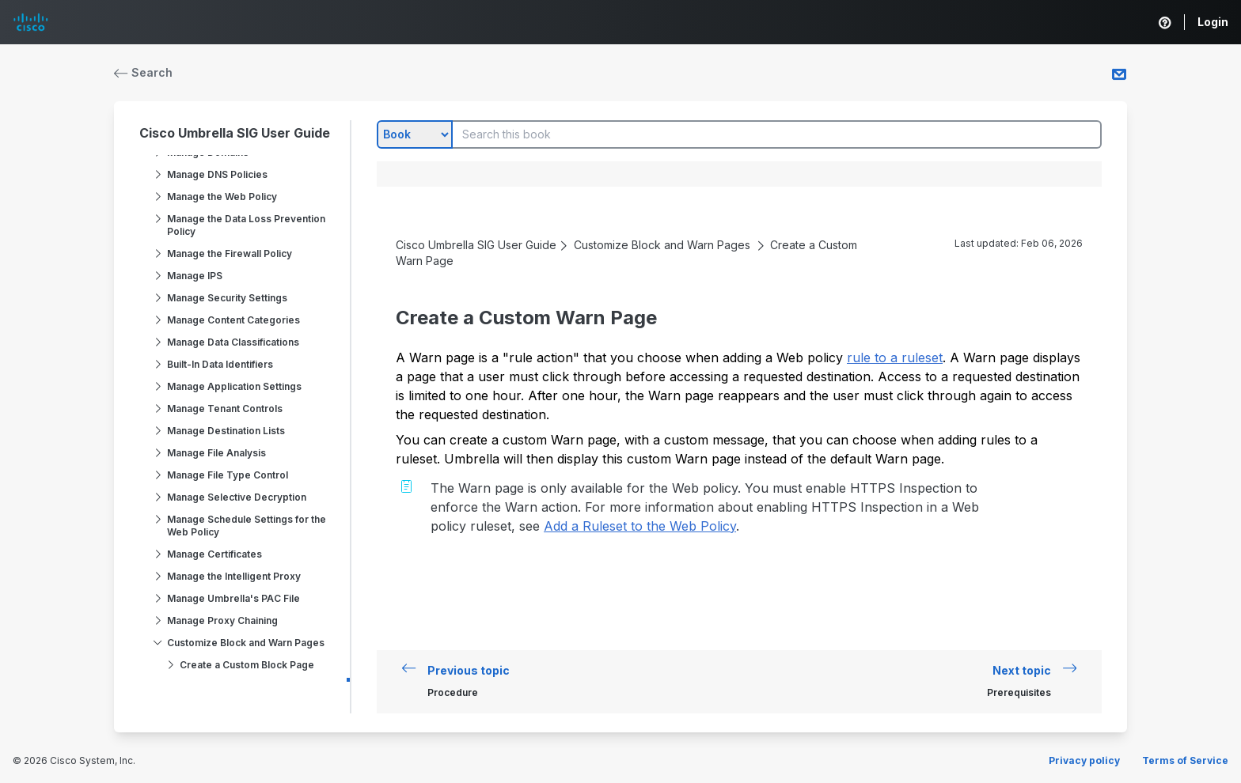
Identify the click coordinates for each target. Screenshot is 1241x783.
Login (1212, 21)
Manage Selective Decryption (236, 497)
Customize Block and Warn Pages (245, 643)
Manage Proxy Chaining (222, 620)
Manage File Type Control (227, 475)
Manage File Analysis (216, 453)
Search (143, 72)
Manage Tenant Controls (225, 408)
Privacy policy (1084, 760)
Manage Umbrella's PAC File (233, 598)
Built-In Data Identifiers (220, 364)
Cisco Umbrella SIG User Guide (234, 133)
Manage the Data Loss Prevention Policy (246, 225)
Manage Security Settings (227, 298)
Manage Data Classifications (233, 342)
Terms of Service (1185, 760)
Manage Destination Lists (226, 431)
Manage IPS (194, 276)
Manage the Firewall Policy (229, 253)
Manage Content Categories (233, 320)
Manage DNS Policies (217, 174)
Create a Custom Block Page (247, 665)
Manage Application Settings (234, 386)
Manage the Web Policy (222, 196)
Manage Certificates (214, 554)
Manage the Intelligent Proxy (234, 576)
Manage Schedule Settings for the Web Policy (246, 525)
